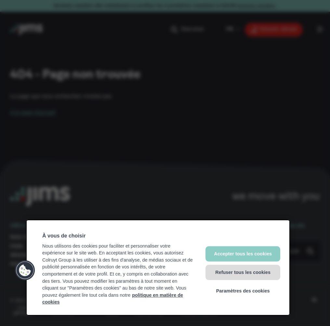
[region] (158, 268)
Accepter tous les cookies (243, 253)
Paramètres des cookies (243, 290)
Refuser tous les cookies (243, 272)
